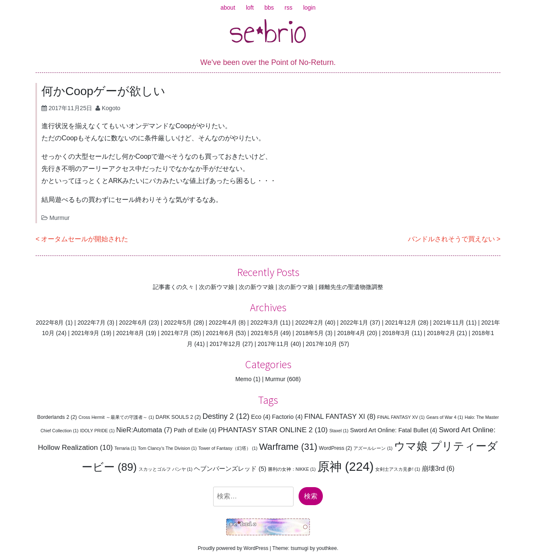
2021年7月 (175, 333)
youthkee (327, 548)
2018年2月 (441, 333)
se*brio (268, 31)
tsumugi (299, 548)
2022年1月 (354, 322)
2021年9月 (85, 333)
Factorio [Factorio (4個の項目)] (287, 416)
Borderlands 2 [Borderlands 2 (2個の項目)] (57, 417)
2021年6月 (220, 333)
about (228, 7)
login (309, 7)
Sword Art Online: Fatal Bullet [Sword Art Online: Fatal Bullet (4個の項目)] (393, 430)
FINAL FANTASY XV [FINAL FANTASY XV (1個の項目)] (401, 417)
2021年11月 (448, 322)
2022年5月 (178, 322)
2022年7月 (91, 322)
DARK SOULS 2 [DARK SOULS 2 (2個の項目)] (178, 417)
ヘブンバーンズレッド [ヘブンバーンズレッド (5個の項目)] (230, 468)
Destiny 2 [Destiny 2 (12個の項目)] (225, 416)
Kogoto (111, 108)
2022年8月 (50, 322)
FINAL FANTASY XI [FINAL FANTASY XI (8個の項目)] (340, 417)
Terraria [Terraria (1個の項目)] (125, 448)
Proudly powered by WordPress (233, 548)
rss (289, 7)
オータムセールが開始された (84, 239)
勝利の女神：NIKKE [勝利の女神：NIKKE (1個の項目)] (292, 469)
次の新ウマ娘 (216, 287)
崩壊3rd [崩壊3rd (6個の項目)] (438, 468)
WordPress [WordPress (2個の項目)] (335, 448)
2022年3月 (264, 322)
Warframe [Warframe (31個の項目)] (288, 446)
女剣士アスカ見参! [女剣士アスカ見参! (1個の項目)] (397, 469)
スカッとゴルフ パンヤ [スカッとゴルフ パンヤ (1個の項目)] (166, 469)
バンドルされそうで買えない (451, 239)
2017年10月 (321, 344)
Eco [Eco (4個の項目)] (261, 416)
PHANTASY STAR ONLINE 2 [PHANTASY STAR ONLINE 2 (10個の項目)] (273, 430)
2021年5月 (265, 333)
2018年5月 (310, 333)
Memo (243, 379)
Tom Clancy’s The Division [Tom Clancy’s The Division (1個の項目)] (167, 448)
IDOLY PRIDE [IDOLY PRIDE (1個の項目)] (97, 430)
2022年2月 (309, 322)
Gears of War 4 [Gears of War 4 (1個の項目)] (444, 417)
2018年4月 (351, 333)
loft (250, 7)
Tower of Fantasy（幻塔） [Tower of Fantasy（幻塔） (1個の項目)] (228, 448)
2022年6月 (133, 322)
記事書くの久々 (173, 287)
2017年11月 (273, 344)
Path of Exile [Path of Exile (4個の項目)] (195, 430)
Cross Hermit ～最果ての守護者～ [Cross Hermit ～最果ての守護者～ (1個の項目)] (116, 417)
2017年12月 (225, 344)
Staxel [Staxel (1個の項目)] (338, 430)
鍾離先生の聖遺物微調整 (351, 287)
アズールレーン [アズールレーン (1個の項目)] (372, 448)
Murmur (59, 217)
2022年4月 (223, 322)
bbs (269, 7)
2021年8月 (130, 333)
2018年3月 (396, 333)
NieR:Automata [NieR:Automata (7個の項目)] (144, 430)
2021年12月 (400, 322)
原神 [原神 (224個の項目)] (345, 466)
